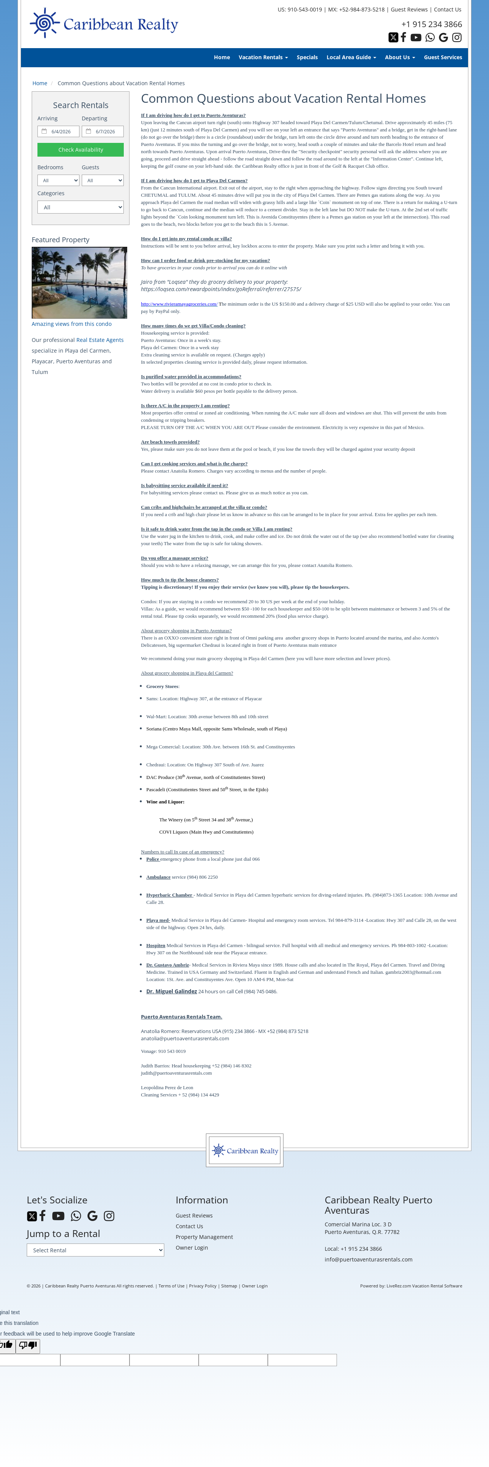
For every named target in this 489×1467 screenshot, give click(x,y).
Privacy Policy (203, 1286)
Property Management (204, 1236)
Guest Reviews (409, 9)
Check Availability (80, 149)
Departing (94, 118)
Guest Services (443, 57)
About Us (400, 57)
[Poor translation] (28, 1346)
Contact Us (447, 9)
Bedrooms (50, 167)
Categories (51, 193)
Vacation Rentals (263, 57)
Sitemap (229, 1286)
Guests (90, 167)
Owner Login (192, 1247)
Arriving (47, 118)
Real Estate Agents (100, 339)
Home (222, 57)
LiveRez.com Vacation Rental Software (424, 1286)
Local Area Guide (351, 57)
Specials (307, 57)
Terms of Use (172, 1286)
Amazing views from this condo (72, 323)
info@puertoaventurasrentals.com (369, 1259)
